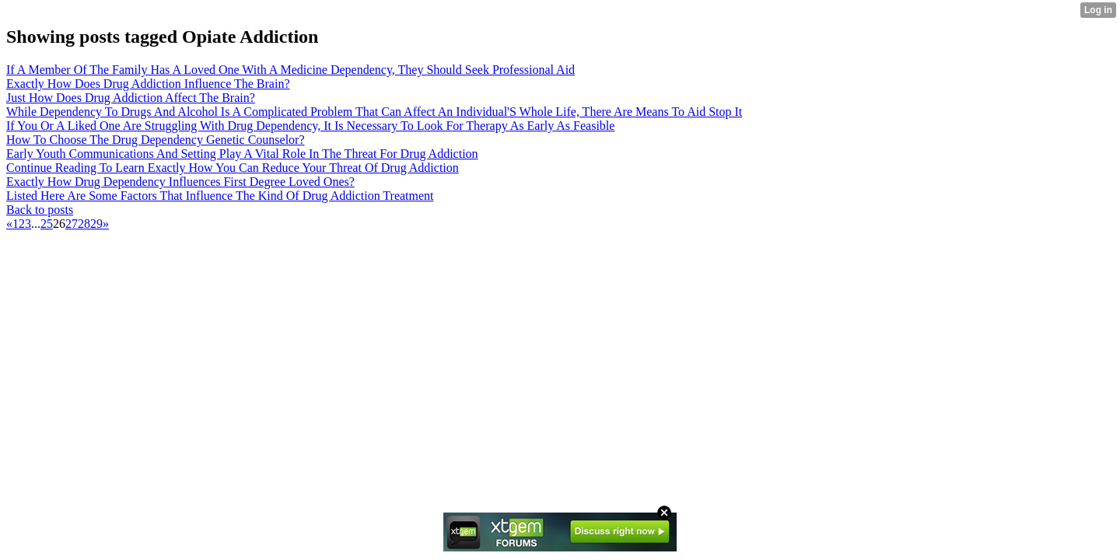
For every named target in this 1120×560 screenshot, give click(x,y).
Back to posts (39, 209)
